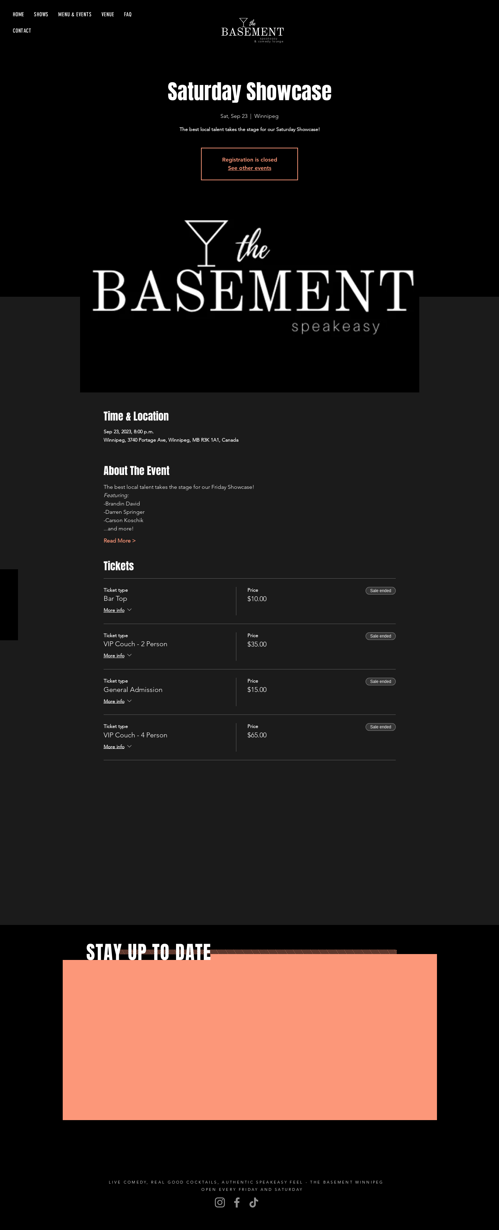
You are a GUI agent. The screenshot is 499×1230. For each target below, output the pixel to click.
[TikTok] (254, 1202)
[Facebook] (237, 1202)
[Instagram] (220, 1202)
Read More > (120, 540)
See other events (249, 168)
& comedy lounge (269, 41)
